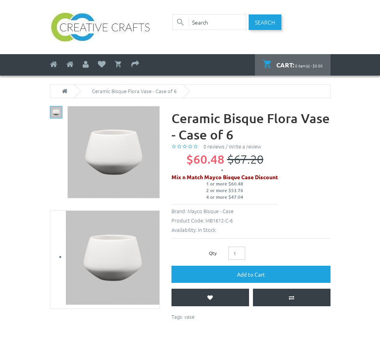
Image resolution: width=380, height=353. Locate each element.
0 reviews (213, 146)
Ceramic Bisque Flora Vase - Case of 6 (134, 91)
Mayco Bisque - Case (210, 211)
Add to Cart (251, 274)
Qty (213, 253)
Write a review (245, 146)
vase (189, 316)
